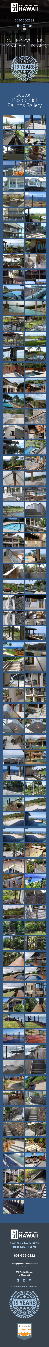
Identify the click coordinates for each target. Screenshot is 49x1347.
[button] (24, 29)
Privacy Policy (33, 1286)
